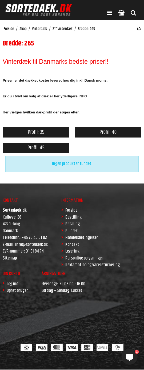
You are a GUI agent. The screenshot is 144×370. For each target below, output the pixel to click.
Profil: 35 (36, 132)
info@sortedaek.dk (31, 244)
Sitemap (10, 258)
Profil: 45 (36, 148)
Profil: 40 (108, 132)
